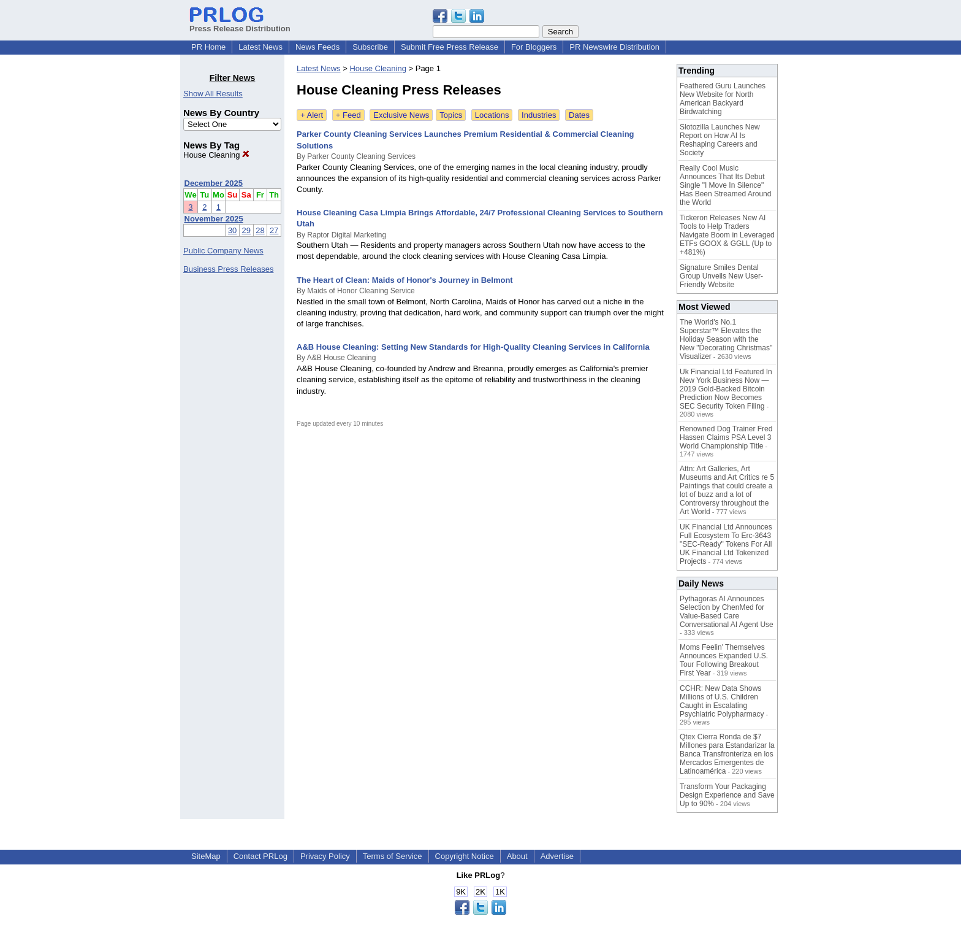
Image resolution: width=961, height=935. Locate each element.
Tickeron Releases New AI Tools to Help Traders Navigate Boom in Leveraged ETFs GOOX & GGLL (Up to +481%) (727, 235)
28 (260, 230)
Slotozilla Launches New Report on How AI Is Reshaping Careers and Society (720, 140)
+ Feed (348, 115)
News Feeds (317, 47)
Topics (450, 115)
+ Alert (311, 115)
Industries (539, 115)
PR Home (208, 47)
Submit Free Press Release (449, 47)
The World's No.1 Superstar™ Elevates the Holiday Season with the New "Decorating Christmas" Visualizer (726, 339)
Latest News (260, 47)
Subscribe (370, 47)
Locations (492, 115)
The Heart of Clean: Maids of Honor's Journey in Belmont (405, 280)
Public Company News (223, 250)
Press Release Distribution (240, 24)
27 (274, 230)
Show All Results (213, 93)
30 (232, 230)
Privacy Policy (325, 856)
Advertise (557, 856)
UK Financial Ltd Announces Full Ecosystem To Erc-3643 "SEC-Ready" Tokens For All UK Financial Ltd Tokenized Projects (726, 544)
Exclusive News (401, 115)
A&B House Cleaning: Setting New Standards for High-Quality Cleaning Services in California (473, 347)
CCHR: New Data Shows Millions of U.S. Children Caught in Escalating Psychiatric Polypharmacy (722, 701)
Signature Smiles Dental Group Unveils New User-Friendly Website (721, 276)
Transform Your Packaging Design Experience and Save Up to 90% (727, 795)
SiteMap (206, 856)
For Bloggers (533, 47)
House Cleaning (216, 155)
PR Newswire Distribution (614, 47)
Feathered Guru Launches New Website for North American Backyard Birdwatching (722, 99)
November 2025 (213, 218)
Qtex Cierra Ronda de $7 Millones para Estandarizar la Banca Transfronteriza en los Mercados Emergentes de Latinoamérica (727, 754)
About (517, 856)
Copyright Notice (464, 856)
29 (246, 230)
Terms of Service (392, 856)
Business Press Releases (228, 269)
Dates (579, 115)
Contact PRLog (260, 856)
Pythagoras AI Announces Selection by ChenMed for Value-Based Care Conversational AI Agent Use (726, 611)
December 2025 (213, 183)
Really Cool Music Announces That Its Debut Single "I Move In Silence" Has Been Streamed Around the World (725, 185)
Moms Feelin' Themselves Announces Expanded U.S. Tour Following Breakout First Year (724, 660)
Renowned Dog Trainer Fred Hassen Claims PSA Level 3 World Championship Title (726, 437)
